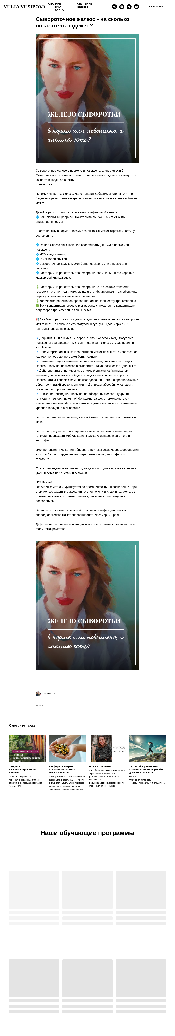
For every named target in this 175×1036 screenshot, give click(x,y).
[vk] (114, 6)
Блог (58, 6)
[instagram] (121, 6)
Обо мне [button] (55, 3)
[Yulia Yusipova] (136, 6)
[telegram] (129, 6)
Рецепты (82, 6)
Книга (59, 9)
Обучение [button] (85, 3)
